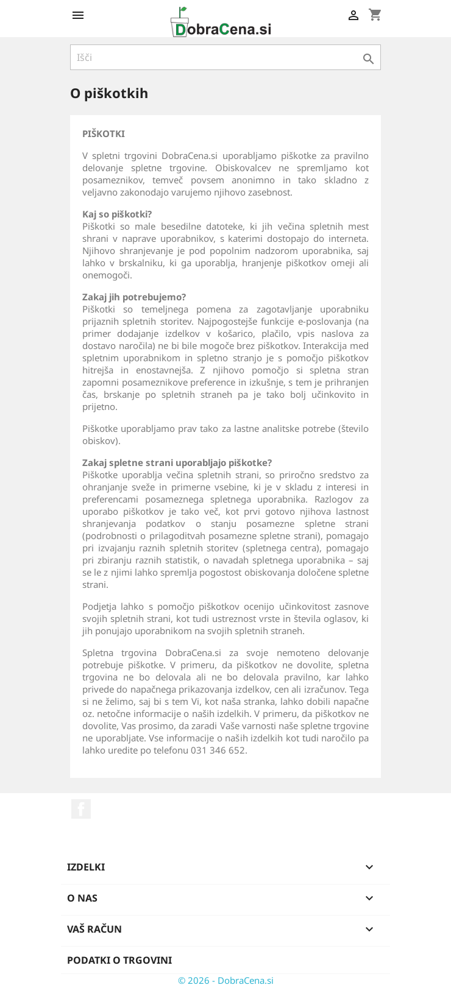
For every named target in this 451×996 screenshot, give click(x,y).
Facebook (81, 809)
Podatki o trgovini (119, 960)
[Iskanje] (225, 57)
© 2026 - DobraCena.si (226, 980)
